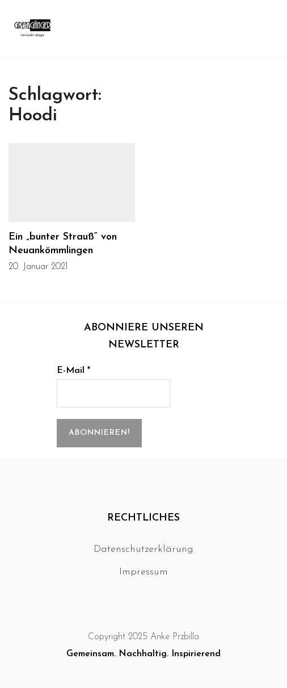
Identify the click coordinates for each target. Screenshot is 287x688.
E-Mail (73, 370)
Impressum (143, 572)
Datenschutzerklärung (143, 549)
